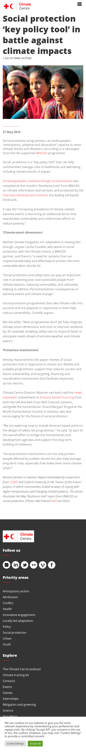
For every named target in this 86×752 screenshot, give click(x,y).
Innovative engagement (19, 615)
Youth (7, 644)
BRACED (41, 153)
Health (7, 609)
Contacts (9, 681)
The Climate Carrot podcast (22, 669)
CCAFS (14, 482)
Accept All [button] (35, 743)
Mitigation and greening (19, 704)
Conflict (8, 603)
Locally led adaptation (18, 621)
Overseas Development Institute (25, 195)
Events (7, 687)
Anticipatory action (16, 591)
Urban (7, 638)
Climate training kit (16, 675)
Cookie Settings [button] (15, 743)
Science (8, 710)
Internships (11, 698)
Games (8, 693)
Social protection (14, 632)
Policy (7, 626)
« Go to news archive (17, 58)
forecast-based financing (57, 397)
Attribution (10, 597)
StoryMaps (10, 716)
